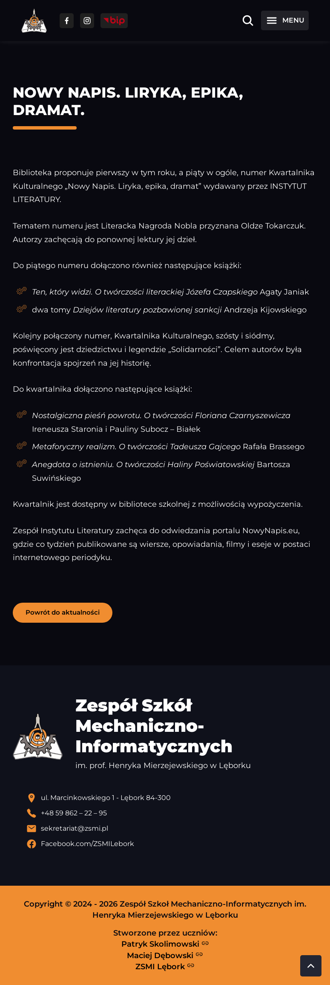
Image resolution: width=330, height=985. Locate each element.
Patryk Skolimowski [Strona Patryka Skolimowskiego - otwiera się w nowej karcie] (165, 944)
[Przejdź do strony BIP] (114, 20)
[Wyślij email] (171, 828)
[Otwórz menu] (285, 20)
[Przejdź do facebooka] (67, 20)
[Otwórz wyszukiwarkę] (247, 20)
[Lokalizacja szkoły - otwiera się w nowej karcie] (171, 798)
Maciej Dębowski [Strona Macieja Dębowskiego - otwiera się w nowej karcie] (165, 955)
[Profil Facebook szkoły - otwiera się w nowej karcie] (171, 844)
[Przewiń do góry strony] (310, 965)
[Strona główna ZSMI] (34, 21)
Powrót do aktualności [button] (63, 612)
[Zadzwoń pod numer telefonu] (171, 813)
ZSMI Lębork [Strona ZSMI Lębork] (165, 966)
